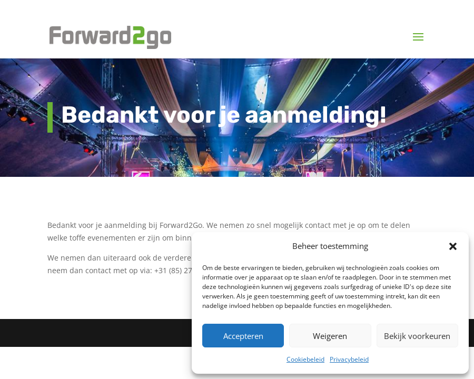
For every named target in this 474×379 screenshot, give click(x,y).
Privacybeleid (349, 359)
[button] (453, 246)
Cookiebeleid (305, 359)
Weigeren (330, 336)
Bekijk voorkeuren (417, 336)
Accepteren (243, 336)
